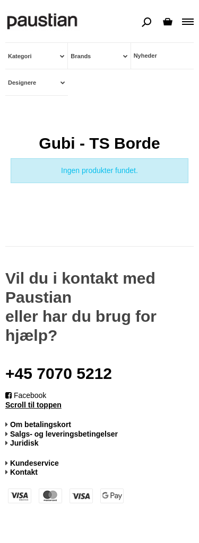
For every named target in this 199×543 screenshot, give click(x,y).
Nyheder (145, 55)
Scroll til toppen (33, 405)
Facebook (25, 395)
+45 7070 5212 (58, 373)
